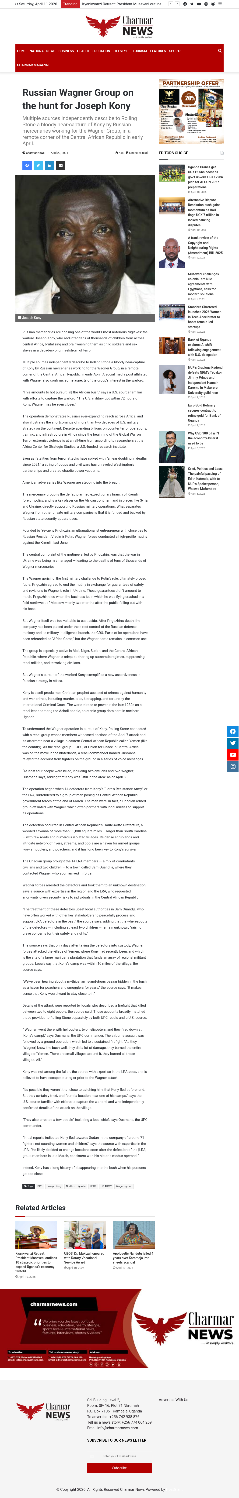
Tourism (140, 51)
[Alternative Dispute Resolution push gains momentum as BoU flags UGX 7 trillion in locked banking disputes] (172, 205)
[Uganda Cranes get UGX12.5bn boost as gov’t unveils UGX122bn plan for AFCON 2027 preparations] (172, 173)
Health (83, 51)
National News (42, 51)
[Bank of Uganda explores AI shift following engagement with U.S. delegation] (172, 345)
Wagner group (124, 1186)
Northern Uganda (76, 1186)
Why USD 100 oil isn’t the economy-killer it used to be (203, 438)
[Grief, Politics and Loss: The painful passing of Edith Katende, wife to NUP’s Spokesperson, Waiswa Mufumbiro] (172, 482)
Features (158, 51)
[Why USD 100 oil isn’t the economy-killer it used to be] (172, 447)
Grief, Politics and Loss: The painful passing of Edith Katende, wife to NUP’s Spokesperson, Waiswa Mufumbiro (205, 479)
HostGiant (174, 1489)
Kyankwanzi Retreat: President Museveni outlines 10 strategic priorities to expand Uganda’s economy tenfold (36, 1262)
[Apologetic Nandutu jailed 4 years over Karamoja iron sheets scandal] (134, 1235)
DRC (40, 1186)
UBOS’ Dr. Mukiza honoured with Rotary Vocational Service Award (84, 1258)
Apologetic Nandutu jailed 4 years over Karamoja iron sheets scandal (133, 1258)
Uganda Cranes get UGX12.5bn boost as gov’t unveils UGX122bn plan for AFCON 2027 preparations (205, 177)
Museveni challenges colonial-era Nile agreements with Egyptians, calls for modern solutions (203, 284)
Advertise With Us (173, 1400)
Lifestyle (121, 51)
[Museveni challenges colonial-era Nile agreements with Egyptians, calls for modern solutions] (172, 280)
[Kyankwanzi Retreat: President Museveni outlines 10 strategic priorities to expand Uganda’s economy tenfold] (36, 1235)
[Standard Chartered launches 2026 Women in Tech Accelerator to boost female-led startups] (172, 312)
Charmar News (35, 153)
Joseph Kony (54, 1186)
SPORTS (175, 51)
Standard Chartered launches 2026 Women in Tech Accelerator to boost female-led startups (204, 317)
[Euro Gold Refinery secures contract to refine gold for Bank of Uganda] (172, 411)
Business (66, 51)
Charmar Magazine (33, 65)
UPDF (93, 1186)
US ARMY (106, 1186)
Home (21, 51)
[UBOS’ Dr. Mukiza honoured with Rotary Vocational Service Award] (85, 1235)
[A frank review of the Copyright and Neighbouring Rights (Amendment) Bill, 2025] (172, 251)
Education (101, 51)
